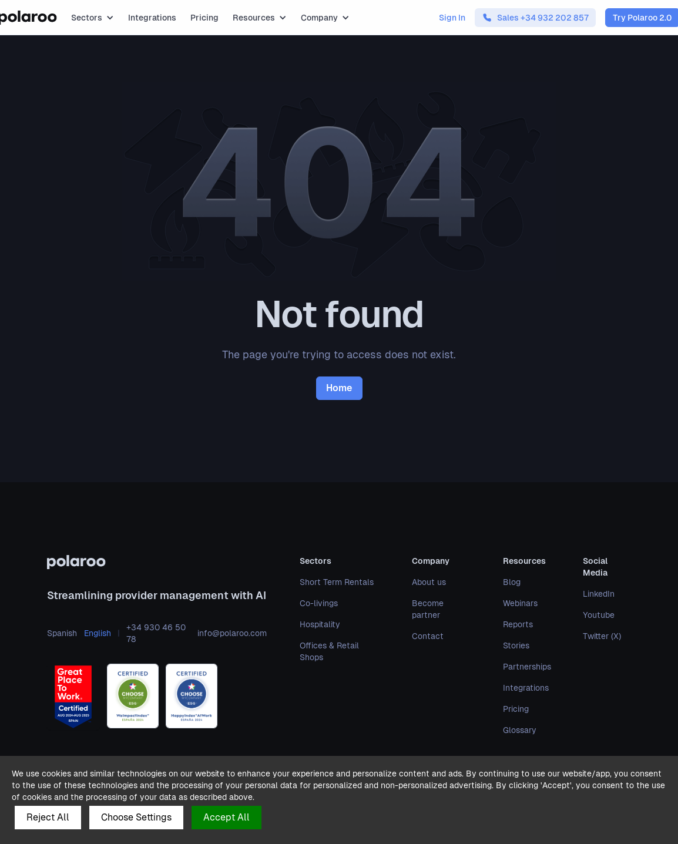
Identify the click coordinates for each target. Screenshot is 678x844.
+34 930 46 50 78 (156, 633)
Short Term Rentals (337, 582)
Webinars (520, 603)
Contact (428, 636)
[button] (92, 17)
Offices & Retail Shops (329, 651)
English (97, 633)
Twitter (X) (602, 636)
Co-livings (319, 603)
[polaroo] (157, 562)
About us (429, 582)
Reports (518, 624)
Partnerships (527, 666)
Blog (512, 582)
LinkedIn (599, 593)
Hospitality (320, 624)
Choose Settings (136, 817)
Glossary (519, 730)
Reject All (47, 817)
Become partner (428, 609)
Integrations (152, 17)
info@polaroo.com (232, 633)
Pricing (204, 17)
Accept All (226, 817)
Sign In (452, 17)
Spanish (62, 633)
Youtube (599, 615)
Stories (516, 645)
